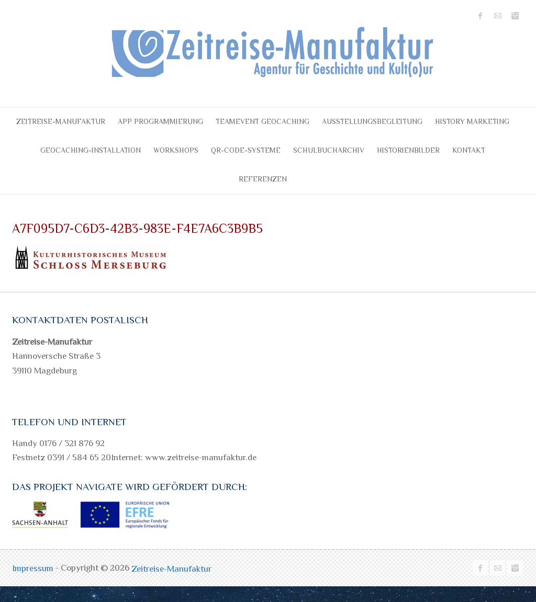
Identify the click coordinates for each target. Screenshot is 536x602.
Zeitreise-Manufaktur (60, 121)
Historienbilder (408, 150)
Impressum (33, 568)
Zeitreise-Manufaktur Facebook (480, 16)
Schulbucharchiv (328, 150)
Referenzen (263, 179)
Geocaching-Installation (90, 150)
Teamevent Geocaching (262, 121)
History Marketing (472, 121)
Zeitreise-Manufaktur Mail (498, 16)
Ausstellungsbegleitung (372, 121)
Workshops (175, 150)
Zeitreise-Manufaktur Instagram (515, 16)
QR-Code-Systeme (246, 150)
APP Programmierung (160, 121)
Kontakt (468, 150)
